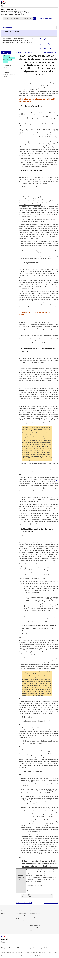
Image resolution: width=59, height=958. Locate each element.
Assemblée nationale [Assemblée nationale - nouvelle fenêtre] (35, 910)
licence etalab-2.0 (34, 956)
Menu (56, 2)
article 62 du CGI (49, 251)
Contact (3, 913)
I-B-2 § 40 (49, 611)
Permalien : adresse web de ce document (40, 43)
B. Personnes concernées (8, 69)
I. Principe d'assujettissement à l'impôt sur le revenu (9, 59)
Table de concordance (21, 913)
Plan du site (27, 952)
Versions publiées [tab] (7, 35)
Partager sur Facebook (49, 43)
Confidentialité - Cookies (37, 952)
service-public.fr (16, 948)
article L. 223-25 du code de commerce (33, 467)
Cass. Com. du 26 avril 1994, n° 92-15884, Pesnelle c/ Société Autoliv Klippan (36, 453)
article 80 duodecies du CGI (34, 82)
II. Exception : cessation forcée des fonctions (9, 74)
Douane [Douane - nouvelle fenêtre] (32, 920)
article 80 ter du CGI (26, 90)
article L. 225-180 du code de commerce (38, 643)
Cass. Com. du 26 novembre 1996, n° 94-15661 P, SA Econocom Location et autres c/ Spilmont (36, 458)
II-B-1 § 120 (28, 895)
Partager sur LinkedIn (45, 48)
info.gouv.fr (4, 948)
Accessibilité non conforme (7, 952)
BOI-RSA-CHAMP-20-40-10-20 (47, 711)
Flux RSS (18, 910)
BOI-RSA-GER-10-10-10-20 (29, 280)
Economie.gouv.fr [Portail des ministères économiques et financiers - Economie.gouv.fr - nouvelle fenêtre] (34, 925)
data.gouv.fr (41, 948)
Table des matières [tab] (8, 28)
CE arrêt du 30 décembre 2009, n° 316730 (36, 694)
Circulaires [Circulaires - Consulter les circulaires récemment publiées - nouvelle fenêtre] (32, 917)
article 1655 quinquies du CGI (29, 205)
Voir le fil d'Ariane (5, 22)
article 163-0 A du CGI (28, 804)
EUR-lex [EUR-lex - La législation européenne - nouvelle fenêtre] (32, 922)
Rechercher (34, 18)
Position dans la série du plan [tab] (11, 31)
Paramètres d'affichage (51, 952)
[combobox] (18, 18)
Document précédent (25, 52)
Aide (2, 910)
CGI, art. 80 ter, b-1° (34, 216)
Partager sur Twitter (40, 48)
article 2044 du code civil (37, 158)
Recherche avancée (46, 18)
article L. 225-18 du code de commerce (38, 419)
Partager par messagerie (49, 48)
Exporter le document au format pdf (40, 39)
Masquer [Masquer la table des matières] (7, 53)
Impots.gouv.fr (33, 927)
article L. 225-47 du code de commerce (34, 418)
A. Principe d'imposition (8, 65)
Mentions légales (19, 952)
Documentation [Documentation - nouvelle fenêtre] (19, 916)
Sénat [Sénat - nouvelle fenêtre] (31, 930)
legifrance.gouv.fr (30, 948)
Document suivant (50, 52)
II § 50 (21, 133)
